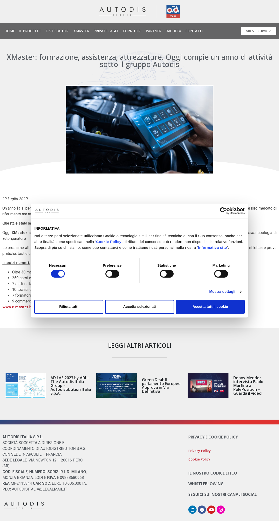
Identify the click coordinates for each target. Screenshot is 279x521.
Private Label (106, 31)
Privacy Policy (199, 450)
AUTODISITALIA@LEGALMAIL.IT (39, 489)
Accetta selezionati (139, 307)
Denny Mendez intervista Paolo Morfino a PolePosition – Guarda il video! (248, 385)
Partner (153, 31)
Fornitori (132, 31)
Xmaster (81, 31)
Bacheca (173, 31)
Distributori (57, 31)
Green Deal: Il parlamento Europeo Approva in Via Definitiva (161, 385)
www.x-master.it (17, 307)
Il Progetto (30, 31)
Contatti (194, 31)
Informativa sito (212, 247)
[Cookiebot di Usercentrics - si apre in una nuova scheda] (223, 210)
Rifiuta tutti (68, 307)
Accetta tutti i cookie (210, 307)
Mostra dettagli (222, 291)
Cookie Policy (108, 242)
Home (10, 31)
